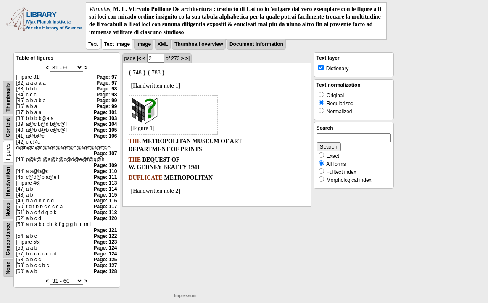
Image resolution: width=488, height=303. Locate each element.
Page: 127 (105, 265)
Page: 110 (105, 171)
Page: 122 (105, 236)
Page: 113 (105, 183)
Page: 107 (105, 154)
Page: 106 (105, 136)
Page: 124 (105, 248)
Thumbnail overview (198, 44)
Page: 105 (105, 130)
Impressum (185, 295)
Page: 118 (105, 212)
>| (187, 58)
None (8, 268)
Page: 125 (105, 260)
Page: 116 (105, 201)
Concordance (8, 239)
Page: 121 (105, 230)
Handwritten (8, 181)
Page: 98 (106, 89)
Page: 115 (105, 195)
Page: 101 (105, 112)
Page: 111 (105, 177)
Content (8, 127)
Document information (256, 44)
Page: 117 (105, 207)
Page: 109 (105, 165)
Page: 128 (105, 271)
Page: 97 (106, 77)
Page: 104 (105, 124)
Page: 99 (106, 101)
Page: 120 (105, 218)
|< (139, 58)
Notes (8, 209)
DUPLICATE (146, 178)
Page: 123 (105, 242)
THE (135, 141)
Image (144, 44)
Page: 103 (105, 118)
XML (163, 44)
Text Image (117, 44)
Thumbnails (8, 97)
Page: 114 (105, 189)
